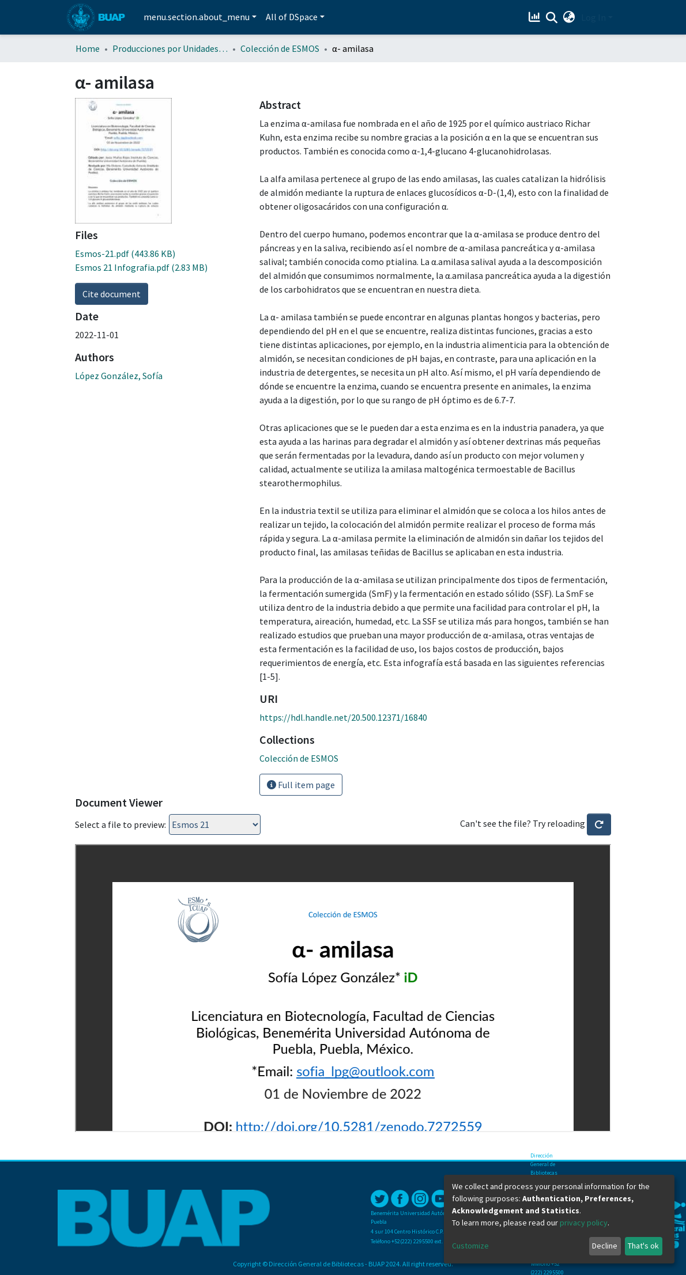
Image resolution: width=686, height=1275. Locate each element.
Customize (470, 1245)
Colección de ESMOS (279, 48)
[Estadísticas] (535, 17)
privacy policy (584, 1222)
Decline (604, 1245)
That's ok (643, 1245)
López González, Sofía (119, 375)
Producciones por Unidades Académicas (170, 48)
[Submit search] (552, 17)
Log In (593, 17)
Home (88, 48)
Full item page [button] (301, 784)
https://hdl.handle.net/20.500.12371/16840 (343, 717)
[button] (569, 17)
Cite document (111, 294)
